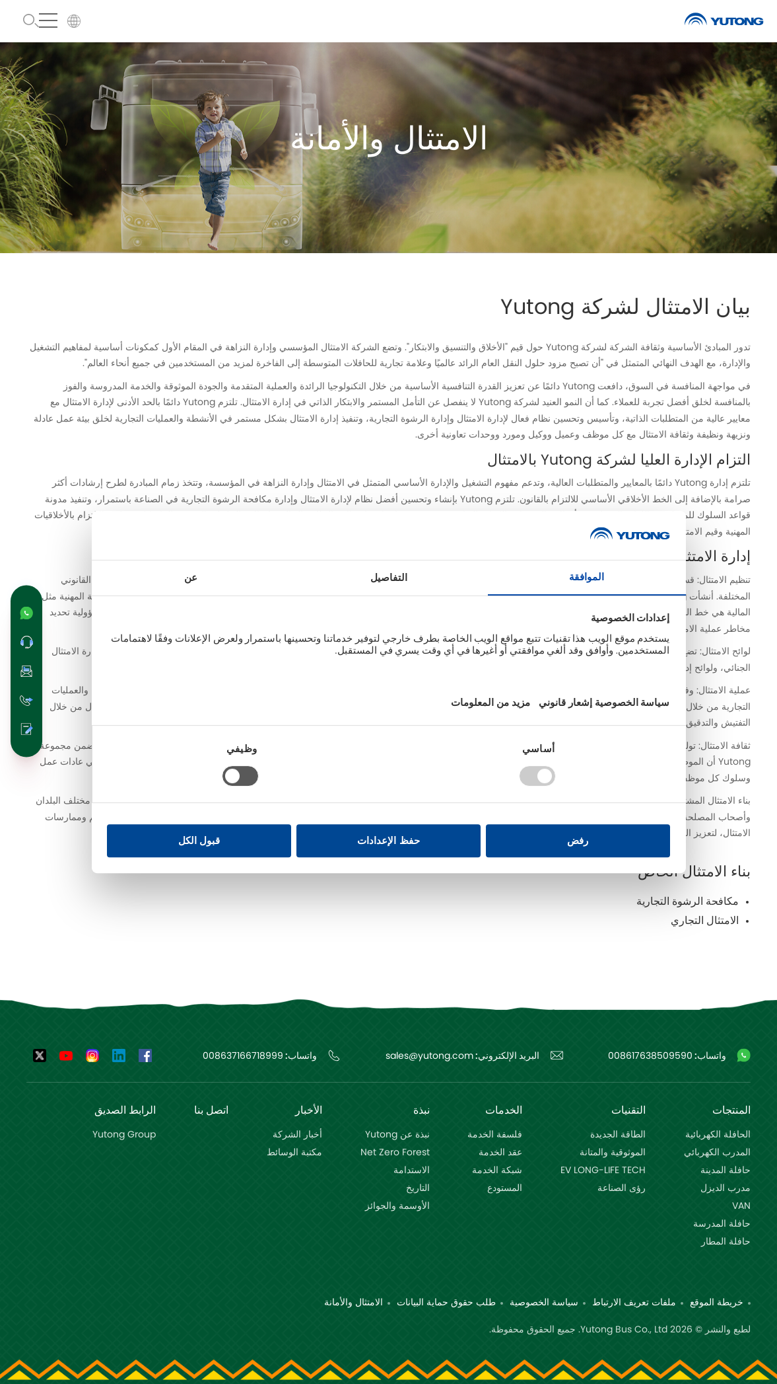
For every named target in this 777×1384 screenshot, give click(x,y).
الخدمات (503, 1110)
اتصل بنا (211, 1110)
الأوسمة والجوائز (397, 1206)
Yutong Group (124, 1134)
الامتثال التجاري (705, 920)
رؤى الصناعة (621, 1188)
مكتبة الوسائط (294, 1152)
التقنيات (628, 1110)
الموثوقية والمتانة (613, 1152)
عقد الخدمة (500, 1152)
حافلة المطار (726, 1242)
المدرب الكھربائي (717, 1152)
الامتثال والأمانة (353, 1302)
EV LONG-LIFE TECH (603, 1170)
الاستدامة (411, 1170)
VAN (741, 1206)
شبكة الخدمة (497, 1170)
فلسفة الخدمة (494, 1134)
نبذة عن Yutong (397, 1134)
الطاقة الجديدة (618, 1134)
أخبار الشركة (297, 1134)
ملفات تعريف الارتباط (634, 1302)
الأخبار (308, 1110)
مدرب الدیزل (725, 1188)
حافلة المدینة (725, 1170)
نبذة (421, 1110)
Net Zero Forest (395, 1152)
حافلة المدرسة (722, 1224)
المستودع (504, 1188)
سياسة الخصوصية (544, 1302)
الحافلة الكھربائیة (718, 1134)
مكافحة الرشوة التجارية (687, 901)
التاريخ (418, 1188)
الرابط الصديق (125, 1110)
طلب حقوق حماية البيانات (446, 1302)
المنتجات (731, 1110)
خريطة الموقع (716, 1302)
